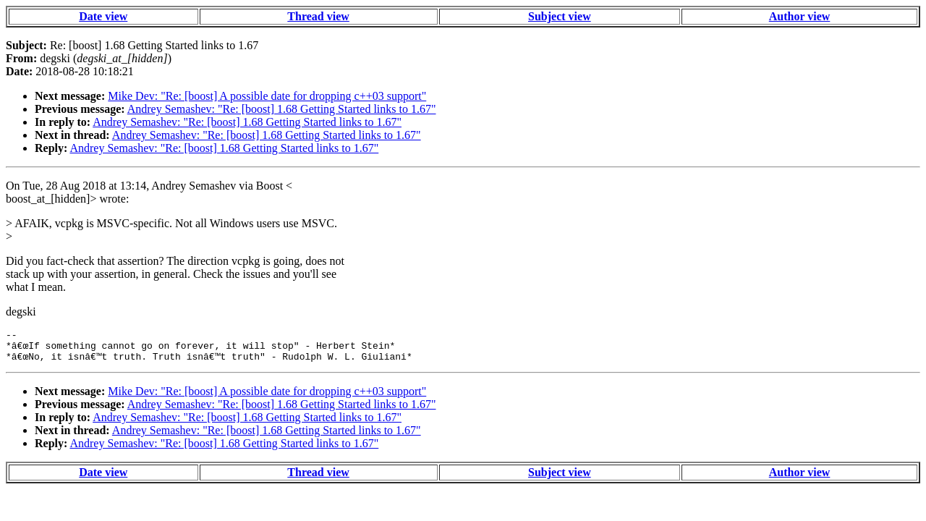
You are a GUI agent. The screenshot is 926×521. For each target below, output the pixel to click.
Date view (103, 16)
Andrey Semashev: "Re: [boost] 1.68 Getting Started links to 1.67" (281, 109)
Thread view (318, 16)
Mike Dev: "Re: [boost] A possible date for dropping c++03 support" (267, 96)
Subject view (559, 16)
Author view (800, 16)
